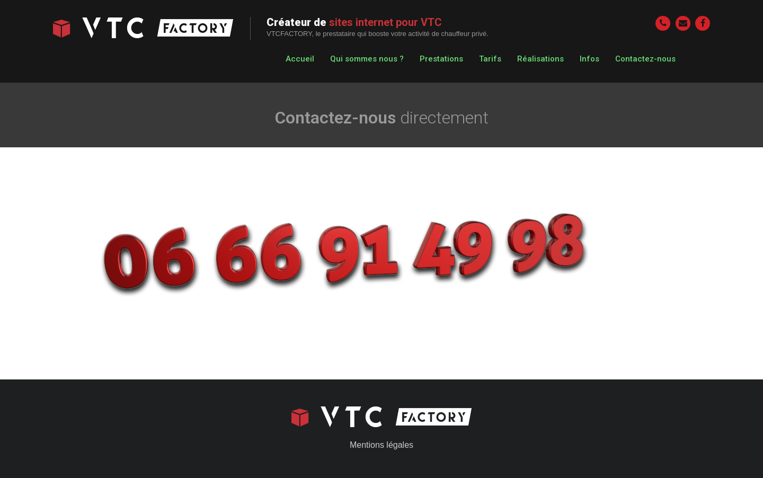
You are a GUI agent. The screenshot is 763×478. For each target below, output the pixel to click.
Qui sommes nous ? (367, 59)
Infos (589, 59)
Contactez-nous (645, 59)
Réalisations (540, 59)
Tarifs (490, 59)
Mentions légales (381, 444)
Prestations (441, 59)
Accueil (300, 59)
